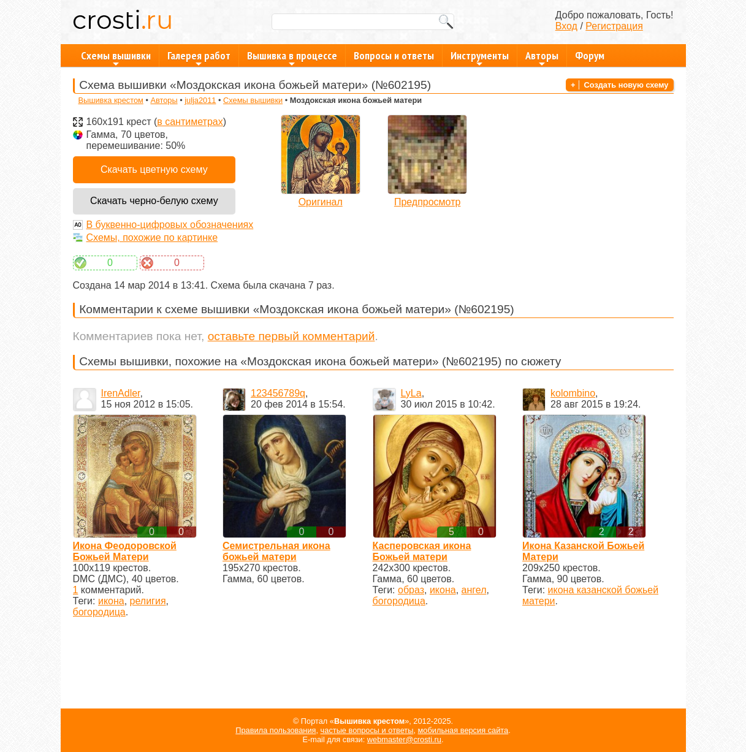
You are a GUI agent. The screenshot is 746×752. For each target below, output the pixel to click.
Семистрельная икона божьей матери (276, 551)
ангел (474, 590)
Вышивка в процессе (292, 57)
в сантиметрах (190, 121)
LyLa (411, 393)
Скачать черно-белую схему (154, 201)
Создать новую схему (626, 84)
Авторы (541, 57)
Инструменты (480, 57)
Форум (589, 55)
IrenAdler (120, 393)
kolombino (572, 393)
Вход (566, 26)
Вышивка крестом (110, 100)
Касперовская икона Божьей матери (422, 551)
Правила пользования (275, 730)
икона (111, 601)
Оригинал (321, 202)
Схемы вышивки (116, 57)
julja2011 (200, 100)
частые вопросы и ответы (367, 730)
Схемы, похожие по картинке (152, 237)
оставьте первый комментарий (291, 336)
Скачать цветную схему (154, 169)
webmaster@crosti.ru (404, 739)
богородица (99, 612)
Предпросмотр (427, 202)
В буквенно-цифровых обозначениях (170, 224)
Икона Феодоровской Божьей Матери (125, 551)
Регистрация (614, 26)
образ (411, 590)
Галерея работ (198, 57)
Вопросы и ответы (394, 55)
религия (148, 601)
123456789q (278, 393)
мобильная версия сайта (463, 730)
